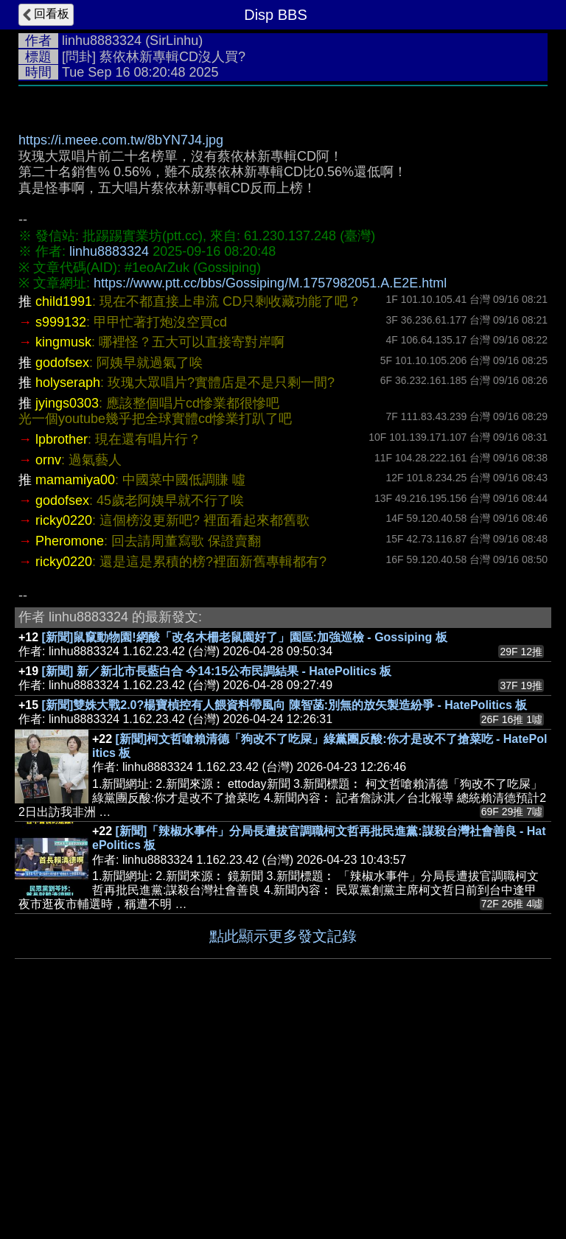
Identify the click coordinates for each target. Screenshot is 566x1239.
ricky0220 (63, 520)
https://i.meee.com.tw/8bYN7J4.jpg (120, 140)
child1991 (63, 301)
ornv (48, 460)
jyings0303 (67, 403)
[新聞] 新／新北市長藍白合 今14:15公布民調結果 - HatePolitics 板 (217, 671)
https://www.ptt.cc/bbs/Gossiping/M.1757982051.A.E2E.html (270, 283)
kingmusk (63, 342)
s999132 (60, 322)
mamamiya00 (75, 479)
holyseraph (67, 382)
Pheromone (69, 541)
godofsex (62, 362)
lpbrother (61, 439)
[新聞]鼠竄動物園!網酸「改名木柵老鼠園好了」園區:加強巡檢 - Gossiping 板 (244, 637)
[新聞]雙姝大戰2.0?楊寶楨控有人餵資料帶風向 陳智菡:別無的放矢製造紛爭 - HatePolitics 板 (285, 705)
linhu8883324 (102, 40)
